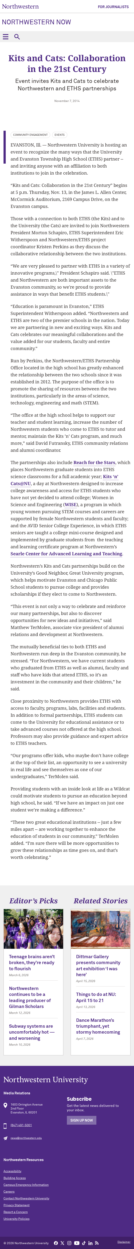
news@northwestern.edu (26, 1138)
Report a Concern (16, 1212)
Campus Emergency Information (26, 1184)
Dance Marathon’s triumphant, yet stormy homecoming (98, 1026)
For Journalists (113, 7)
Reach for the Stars (94, 462)
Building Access (15, 1178)
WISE (71, 504)
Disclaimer (123, 1242)
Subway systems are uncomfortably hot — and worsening (32, 1032)
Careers (9, 1191)
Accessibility (12, 1171)
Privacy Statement (16, 1205)
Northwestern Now (36, 22)
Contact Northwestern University (26, 1198)
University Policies (16, 1218)
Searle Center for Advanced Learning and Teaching (66, 554)
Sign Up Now (81, 1120)
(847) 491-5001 (21, 1125)
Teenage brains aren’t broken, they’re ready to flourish (32, 963)
